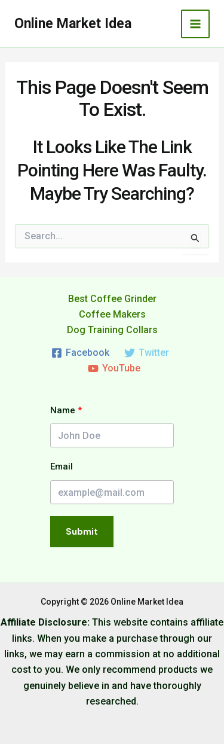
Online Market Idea (72, 24)
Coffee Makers (112, 314)
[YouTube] (114, 368)
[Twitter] (147, 352)
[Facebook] (80, 352)
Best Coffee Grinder (112, 298)
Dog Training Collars (112, 330)
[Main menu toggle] (195, 24)
